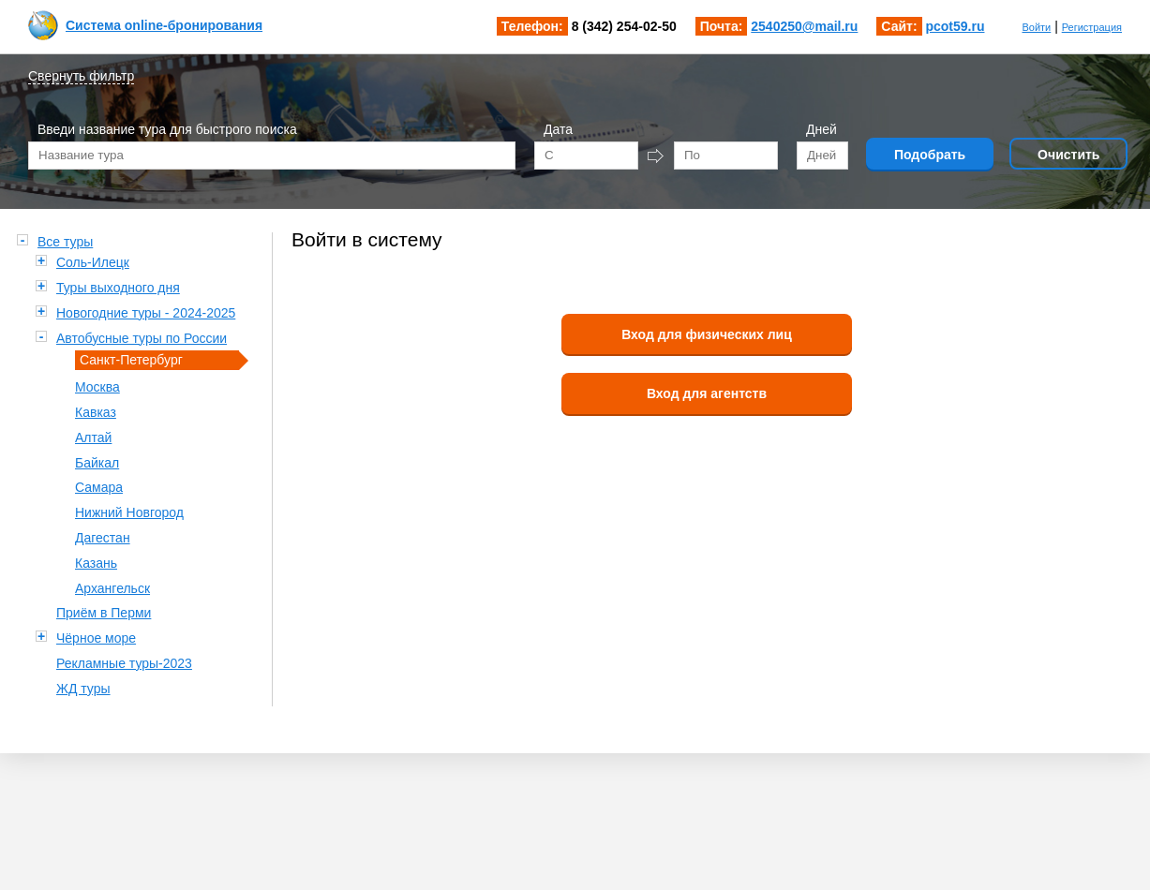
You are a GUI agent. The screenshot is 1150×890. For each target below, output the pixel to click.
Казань (96, 563)
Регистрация (1092, 27)
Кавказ (95, 412)
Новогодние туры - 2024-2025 (145, 312)
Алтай (93, 437)
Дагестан (102, 537)
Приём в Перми (103, 612)
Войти (1036, 27)
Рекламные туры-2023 (124, 663)
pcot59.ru (954, 26)
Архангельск (112, 588)
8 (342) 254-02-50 (624, 26)
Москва (97, 386)
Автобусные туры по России (141, 338)
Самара (99, 487)
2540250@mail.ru (804, 26)
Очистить (1068, 154)
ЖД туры (83, 688)
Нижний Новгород (129, 512)
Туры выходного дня (118, 287)
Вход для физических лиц (706, 334)
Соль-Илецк (92, 262)
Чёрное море (96, 637)
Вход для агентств (707, 393)
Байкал (97, 462)
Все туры (65, 241)
